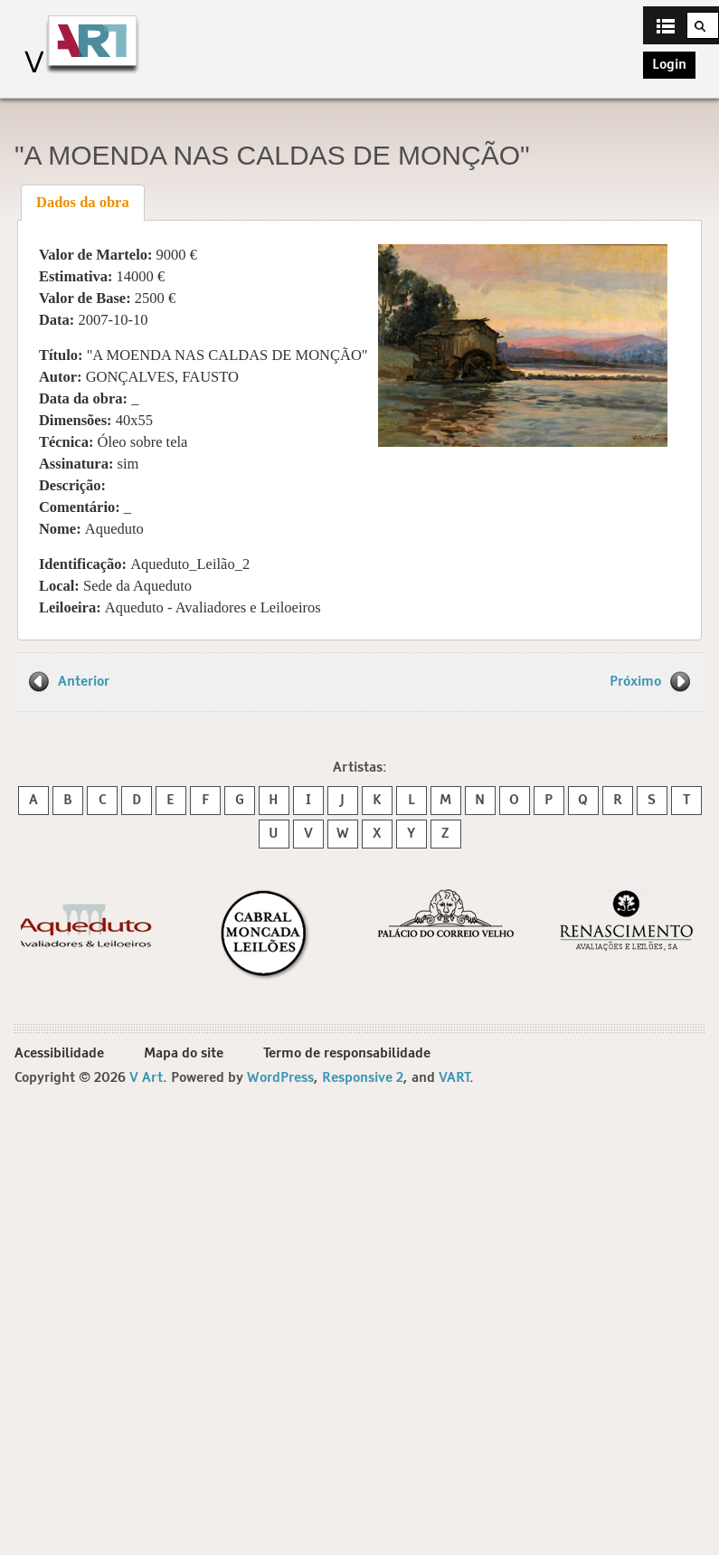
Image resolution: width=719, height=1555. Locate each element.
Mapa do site (183, 1053)
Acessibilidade (59, 1053)
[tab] (83, 203)
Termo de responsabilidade (346, 1053)
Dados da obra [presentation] (82, 202)
